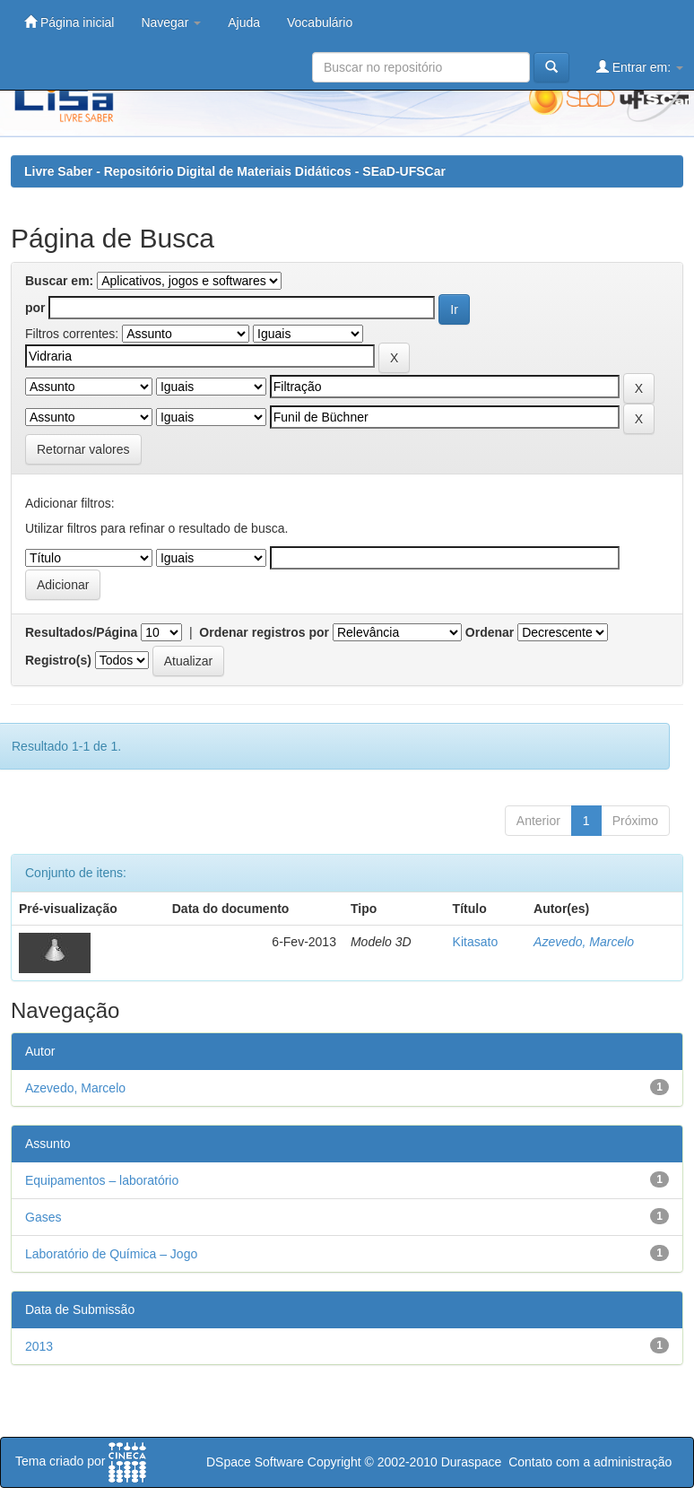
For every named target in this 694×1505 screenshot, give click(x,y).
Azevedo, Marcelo (584, 942)
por (35, 307)
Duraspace (471, 1462)
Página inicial (69, 22)
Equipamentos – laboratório (101, 1180)
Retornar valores (83, 449)
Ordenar (489, 632)
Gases (43, 1217)
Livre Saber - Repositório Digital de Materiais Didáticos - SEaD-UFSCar (235, 171)
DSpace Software (255, 1462)
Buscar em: (59, 281)
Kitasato (476, 942)
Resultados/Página (81, 632)
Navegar (171, 22)
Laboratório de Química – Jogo (111, 1254)
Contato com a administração (590, 1462)
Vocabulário (319, 22)
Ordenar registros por (264, 632)
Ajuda (244, 22)
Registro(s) (58, 660)
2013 (39, 1346)
